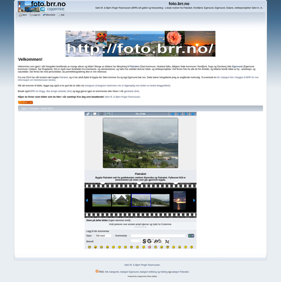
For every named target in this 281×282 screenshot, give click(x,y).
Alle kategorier (112, 272)
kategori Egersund (129, 272)
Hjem (24, 108)
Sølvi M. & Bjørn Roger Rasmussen (122, 97)
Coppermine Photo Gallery (147, 276)
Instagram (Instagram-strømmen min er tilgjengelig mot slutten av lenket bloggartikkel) (127, 85)
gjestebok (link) (131, 91)
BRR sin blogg (37, 91)
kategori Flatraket (180, 272)
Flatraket (63, 77)
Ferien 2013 (47, 108)
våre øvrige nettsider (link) (59, 91)
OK (191, 235)
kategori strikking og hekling (153, 272)
